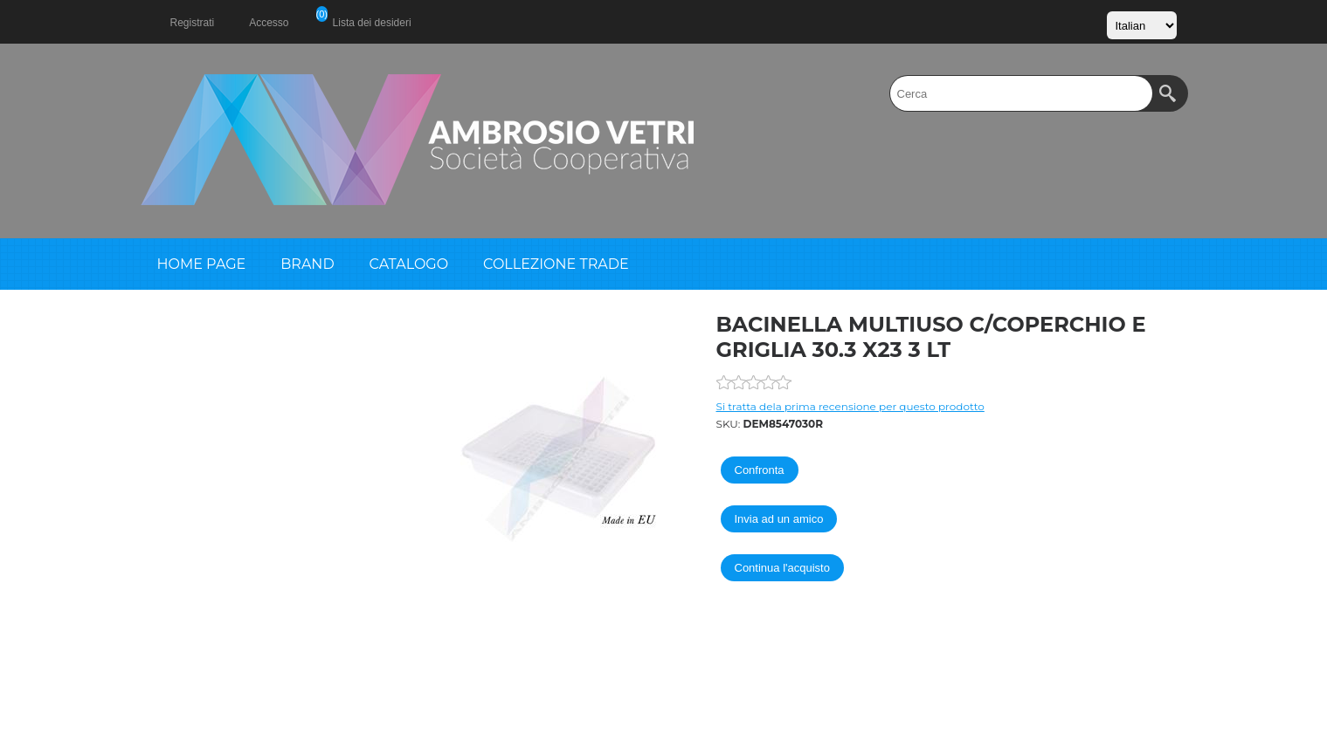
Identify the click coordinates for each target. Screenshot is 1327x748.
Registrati (192, 23)
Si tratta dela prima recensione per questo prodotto (850, 406)
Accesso (268, 23)
